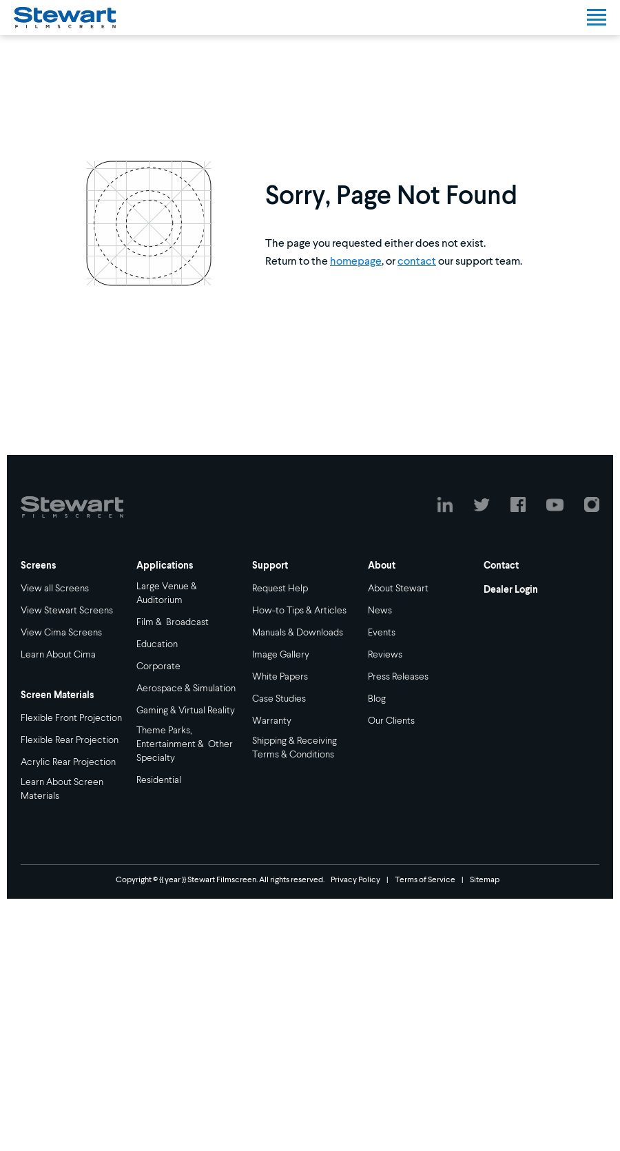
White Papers (280, 677)
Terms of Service (425, 880)
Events (381, 633)
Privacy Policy (355, 880)
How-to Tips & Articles (299, 610)
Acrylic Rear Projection (68, 762)
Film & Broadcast (172, 622)
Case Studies (279, 699)
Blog (377, 699)
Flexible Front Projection (71, 718)
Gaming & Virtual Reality (185, 710)
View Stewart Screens (67, 610)
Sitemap (484, 880)
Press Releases (398, 677)
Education (157, 644)
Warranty (271, 721)
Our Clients (391, 721)
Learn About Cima (58, 655)
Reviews (385, 655)
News (380, 610)
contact (416, 261)
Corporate (158, 666)
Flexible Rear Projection (69, 740)
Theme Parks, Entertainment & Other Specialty (184, 744)
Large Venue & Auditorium (167, 593)
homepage (356, 261)
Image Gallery (280, 655)
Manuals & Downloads (297, 633)
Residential (158, 780)
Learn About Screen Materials (62, 789)
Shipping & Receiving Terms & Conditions (294, 748)
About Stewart (398, 588)
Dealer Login (511, 590)
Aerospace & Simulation (186, 688)
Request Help (280, 588)
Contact (501, 566)
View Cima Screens (61, 633)
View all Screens (55, 588)
